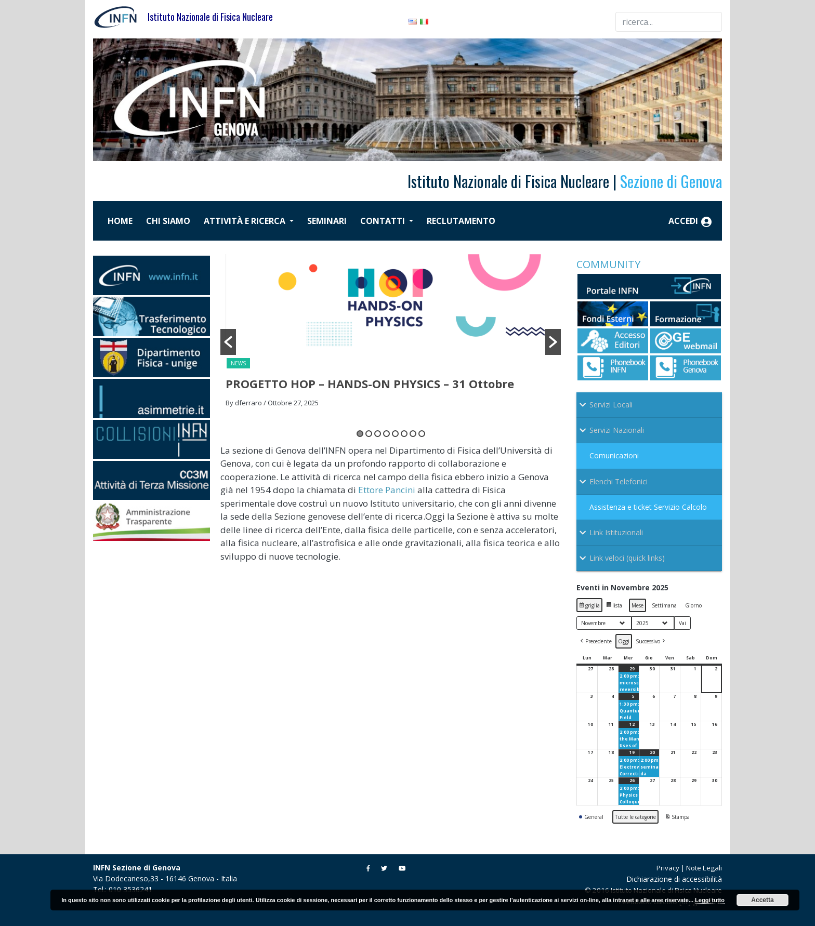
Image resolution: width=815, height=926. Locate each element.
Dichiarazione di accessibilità (674, 879)
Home (120, 221)
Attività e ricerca (245, 221)
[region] (407, 99)
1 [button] (360, 433)
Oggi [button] (623, 641)
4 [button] (386, 433)
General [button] (591, 817)
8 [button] (421, 433)
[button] (228, 342)
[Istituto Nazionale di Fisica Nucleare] (120, 15)
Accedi (690, 221)
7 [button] (413, 433)
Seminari (327, 221)
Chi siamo (168, 221)
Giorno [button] (693, 605)
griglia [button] (590, 606)
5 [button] (395, 433)
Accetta (762, 900)
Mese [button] (637, 605)
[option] (390, 334)
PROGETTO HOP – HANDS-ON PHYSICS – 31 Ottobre (370, 383)
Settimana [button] (664, 605)
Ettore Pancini (386, 490)
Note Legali (704, 867)
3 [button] (377, 433)
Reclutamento (461, 221)
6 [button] (404, 433)
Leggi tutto (710, 900)
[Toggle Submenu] (649, 404)
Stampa (677, 818)
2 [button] (368, 433)
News (238, 363)
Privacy (667, 867)
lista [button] (615, 606)
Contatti (383, 221)
